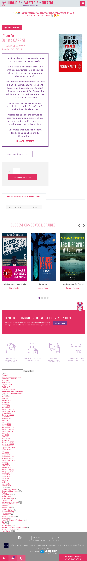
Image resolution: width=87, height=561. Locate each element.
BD (3, 522)
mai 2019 (5, 464)
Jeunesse (5, 515)
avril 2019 (6, 466)
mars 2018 (6, 484)
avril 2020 (6, 455)
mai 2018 (5, 480)
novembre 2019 (8, 456)
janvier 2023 (6, 413)
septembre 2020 (8, 447)
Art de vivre (6, 525)
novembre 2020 (8, 444)
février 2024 (6, 406)
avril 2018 (6, 482)
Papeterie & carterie (9, 378)
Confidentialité (43, 549)
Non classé (6, 531)
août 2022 (6, 420)
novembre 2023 (8, 409)
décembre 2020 (8, 442)
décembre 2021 (8, 427)
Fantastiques (7, 500)
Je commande (60, 323)
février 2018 (6, 485)
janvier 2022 (6, 426)
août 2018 (6, 475)
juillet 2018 (6, 476)
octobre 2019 (7, 458)
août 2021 (6, 433)
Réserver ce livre (22, 177)
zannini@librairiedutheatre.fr (56, 538)
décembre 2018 (8, 469)
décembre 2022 (8, 415)
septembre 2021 (8, 431)
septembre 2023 (8, 411)
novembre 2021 (8, 429)
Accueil (4, 375)
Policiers (5, 493)
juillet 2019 (6, 462)
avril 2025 (6, 398)
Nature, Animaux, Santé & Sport (14, 527)
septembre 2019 (8, 460)
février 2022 (6, 424)
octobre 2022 (7, 418)
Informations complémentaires (24, 196)
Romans (5, 518)
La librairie (6, 386)
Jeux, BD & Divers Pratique (12, 520)
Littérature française (9, 489)
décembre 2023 (8, 407)
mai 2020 (5, 453)
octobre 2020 (7, 446)
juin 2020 (5, 451)
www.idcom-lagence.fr (40, 545)
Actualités (6, 380)
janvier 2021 (6, 440)
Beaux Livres (7, 496)
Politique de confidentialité (12, 393)
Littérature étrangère (10, 502)
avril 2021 (6, 437)
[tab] (24, 196)
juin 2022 (5, 422)
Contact (5, 388)
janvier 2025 (6, 402)
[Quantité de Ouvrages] (16, 171)
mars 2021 (6, 438)
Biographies (6, 495)
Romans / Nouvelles (9, 491)
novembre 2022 (8, 417)
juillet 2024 (6, 404)
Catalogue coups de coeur (12, 377)
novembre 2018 (8, 471)
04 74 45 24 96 (38, 538)
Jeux (3, 524)
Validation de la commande (12, 391)
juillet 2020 (6, 449)
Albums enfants (8, 516)
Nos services (7, 384)
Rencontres (6, 382)
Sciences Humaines (9, 529)
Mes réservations (8, 389)
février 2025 (6, 400)
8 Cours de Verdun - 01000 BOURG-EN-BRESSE (43, 541)
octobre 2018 (7, 473)
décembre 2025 (8, 397)
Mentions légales (75, 545)
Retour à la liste (17, 154)
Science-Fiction (8, 498)
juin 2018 (5, 478)
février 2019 (6, 467)
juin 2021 (5, 435)
